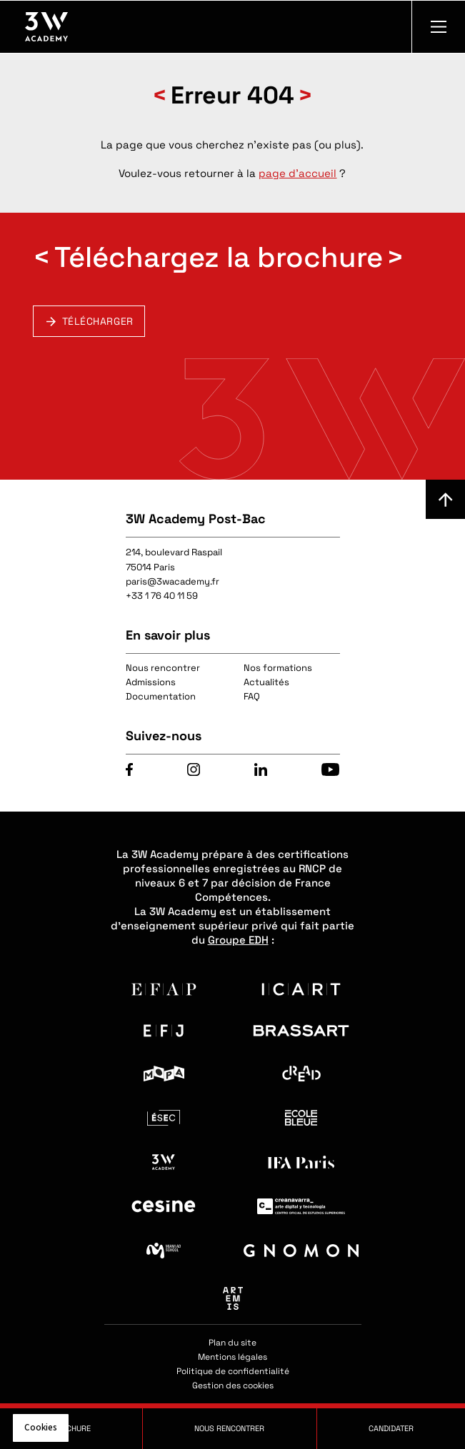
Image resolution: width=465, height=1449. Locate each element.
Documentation (161, 696)
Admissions (151, 682)
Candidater (391, 1428)
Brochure (71, 1428)
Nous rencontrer (163, 668)
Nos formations (278, 668)
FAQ (252, 696)
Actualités (266, 682)
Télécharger (98, 321)
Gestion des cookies (233, 1385)
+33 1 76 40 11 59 (162, 596)
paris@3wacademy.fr (172, 581)
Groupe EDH (238, 939)
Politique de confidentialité (232, 1371)
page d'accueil (297, 173)
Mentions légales (232, 1357)
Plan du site (232, 1342)
